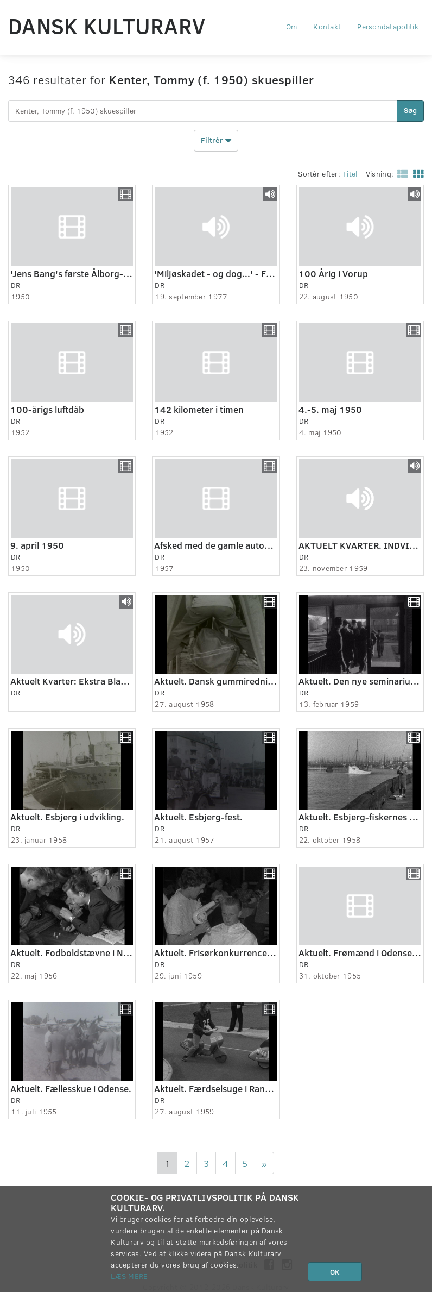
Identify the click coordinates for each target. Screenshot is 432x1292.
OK (335, 1271)
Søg (410, 110)
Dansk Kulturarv (106, 25)
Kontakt (327, 26)
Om (291, 26)
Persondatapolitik (387, 26)
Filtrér (216, 141)
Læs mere (129, 1276)
